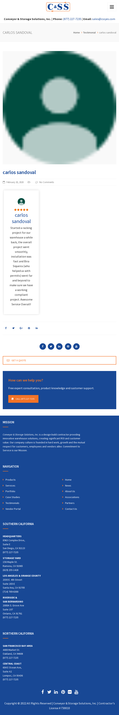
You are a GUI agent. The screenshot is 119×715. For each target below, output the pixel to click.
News (68, 485)
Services (10, 485)
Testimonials (12, 503)
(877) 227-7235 (72, 19)
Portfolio (10, 491)
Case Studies (13, 497)
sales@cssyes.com (103, 19)
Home (68, 479)
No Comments (46, 182)
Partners (69, 503)
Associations (72, 497)
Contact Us (71, 509)
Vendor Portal (13, 509)
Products (11, 479)
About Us (70, 491)
